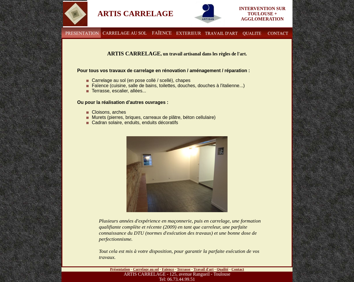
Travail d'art (203, 269)
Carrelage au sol (146, 269)
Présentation (120, 269)
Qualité (222, 269)
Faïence (168, 269)
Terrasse (183, 269)
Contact (238, 269)
